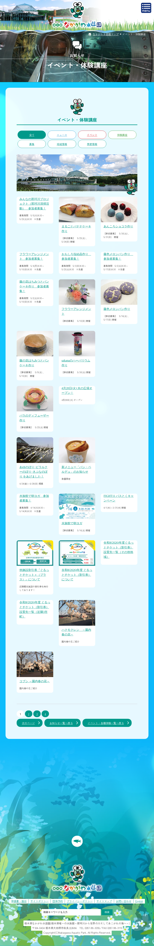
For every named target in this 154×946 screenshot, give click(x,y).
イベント (92, 135)
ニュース (62, 135)
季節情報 (92, 144)
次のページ (28, 723)
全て (31, 135)
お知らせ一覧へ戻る (61, 723)
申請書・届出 (19, 901)
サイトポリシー (40, 901)
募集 (31, 144)
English (139, 901)
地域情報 (62, 144)
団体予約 (58, 901)
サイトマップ (104, 901)
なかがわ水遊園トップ (106, 34)
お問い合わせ (123, 901)
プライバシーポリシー (80, 901)
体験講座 (122, 135)
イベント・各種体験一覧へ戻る (106, 723)
